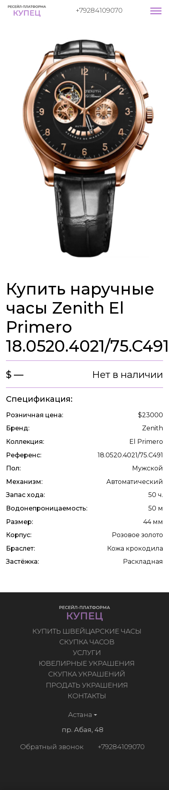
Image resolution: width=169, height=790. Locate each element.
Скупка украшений (88, 674)
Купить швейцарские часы (88, 631)
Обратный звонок (50, 747)
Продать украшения (88, 685)
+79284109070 (99, 10)
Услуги (88, 653)
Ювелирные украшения (88, 663)
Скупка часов (88, 642)
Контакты (88, 696)
